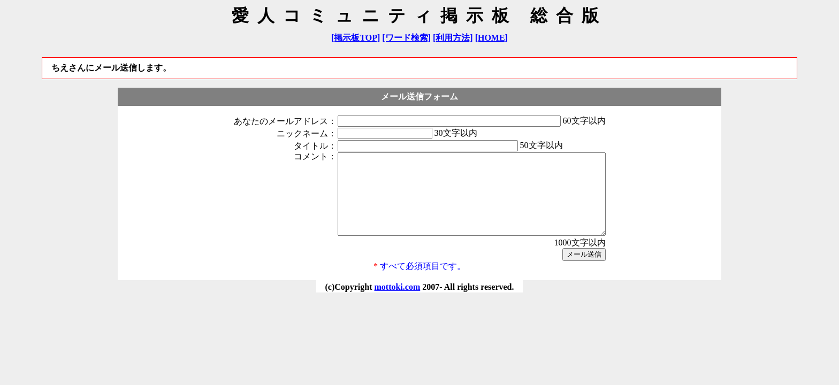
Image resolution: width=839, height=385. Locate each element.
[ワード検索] (406, 37)
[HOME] (491, 37)
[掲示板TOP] (355, 37)
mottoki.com (397, 302)
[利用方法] (453, 37)
